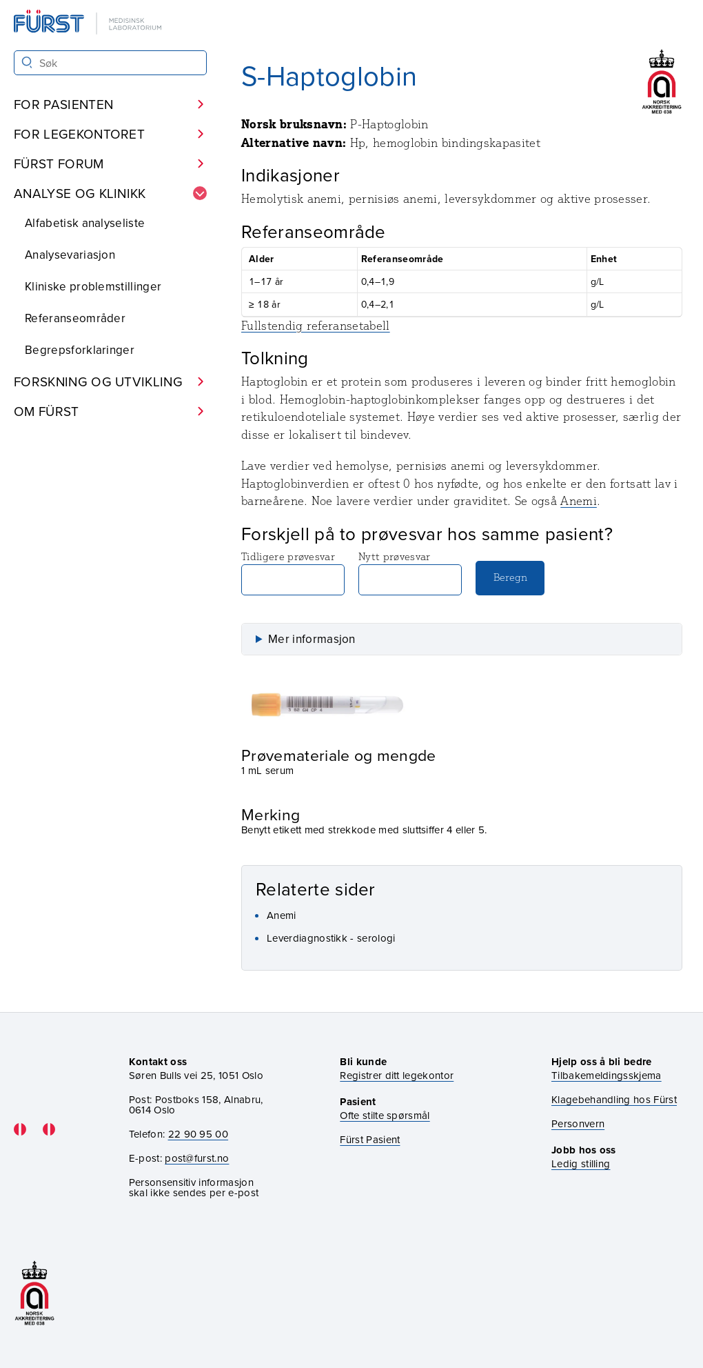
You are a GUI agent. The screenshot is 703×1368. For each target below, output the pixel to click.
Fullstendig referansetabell (315, 326)
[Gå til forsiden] (89, 23)
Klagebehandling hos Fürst (614, 1099)
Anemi (578, 501)
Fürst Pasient (370, 1139)
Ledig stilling (580, 1163)
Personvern (577, 1123)
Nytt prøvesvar (410, 572)
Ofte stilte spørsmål (384, 1115)
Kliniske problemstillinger (93, 286)
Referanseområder (75, 318)
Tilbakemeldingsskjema (606, 1075)
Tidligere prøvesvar (293, 572)
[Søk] (27, 62)
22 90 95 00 (198, 1134)
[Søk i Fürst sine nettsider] (110, 62)
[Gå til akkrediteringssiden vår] (34, 1293)
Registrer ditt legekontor (397, 1075)
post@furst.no (197, 1158)
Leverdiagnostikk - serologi (331, 938)
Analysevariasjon (70, 254)
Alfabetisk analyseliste (85, 223)
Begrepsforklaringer (79, 349)
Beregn (510, 577)
